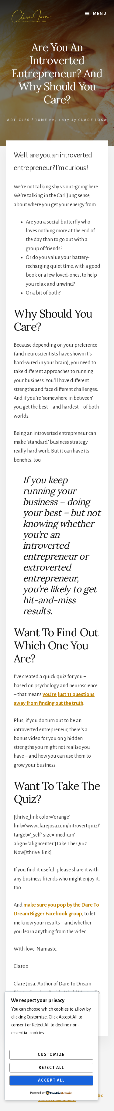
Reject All (51, 1068)
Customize (51, 1054)
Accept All (51, 1080)
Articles (18, 120)
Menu (100, 14)
